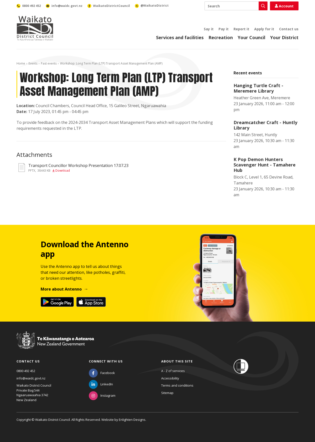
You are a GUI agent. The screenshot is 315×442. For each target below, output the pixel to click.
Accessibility (170, 378)
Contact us (289, 29)
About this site (177, 361)
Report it (241, 29)
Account (284, 6)
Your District (284, 37)
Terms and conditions (177, 385)
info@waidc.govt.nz (31, 378)
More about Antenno (61, 289)
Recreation (220, 37)
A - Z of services (173, 371)
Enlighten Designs (132, 419)
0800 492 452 (25, 371)
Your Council (251, 37)
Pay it (224, 29)
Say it (209, 29)
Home (20, 63)
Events (33, 63)
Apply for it (264, 29)
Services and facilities (180, 37)
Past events (49, 63)
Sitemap (167, 393)
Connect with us (106, 361)
